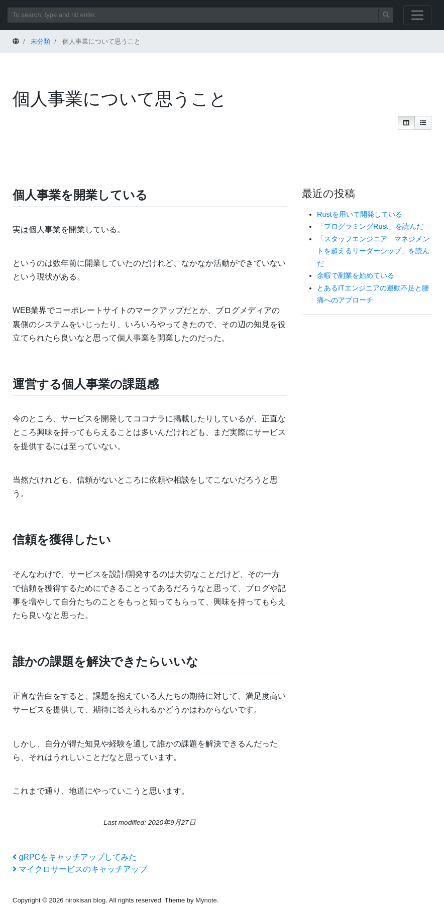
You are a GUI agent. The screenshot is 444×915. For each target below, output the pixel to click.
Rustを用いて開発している (359, 214)
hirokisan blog (85, 900)
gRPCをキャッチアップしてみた (75, 857)
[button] (406, 123)
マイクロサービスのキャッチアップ (80, 869)
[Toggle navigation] (417, 15)
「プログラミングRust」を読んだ (370, 226)
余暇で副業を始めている (355, 275)
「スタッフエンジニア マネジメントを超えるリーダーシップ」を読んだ (373, 251)
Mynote (206, 900)
